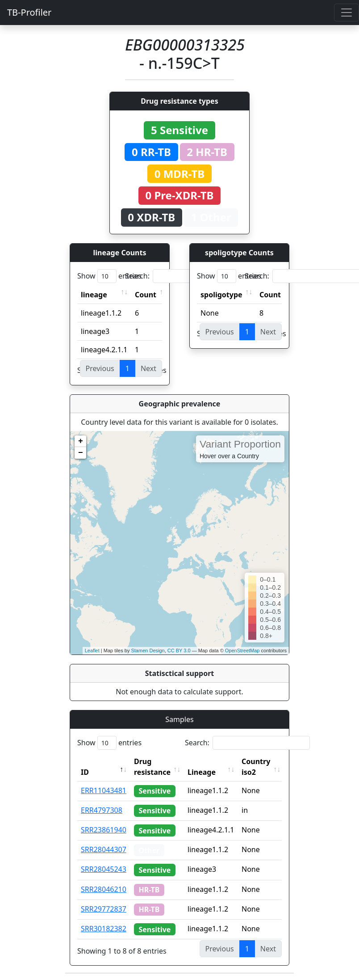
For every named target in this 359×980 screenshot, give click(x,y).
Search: (187, 276)
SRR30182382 (103, 929)
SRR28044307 (103, 849)
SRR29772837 (103, 909)
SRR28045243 (103, 869)
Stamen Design (147, 650)
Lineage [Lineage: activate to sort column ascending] (202, 772)
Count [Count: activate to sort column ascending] (145, 295)
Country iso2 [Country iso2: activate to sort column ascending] (256, 766)
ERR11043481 (103, 790)
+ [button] (80, 441)
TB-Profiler (29, 12)
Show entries (109, 276)
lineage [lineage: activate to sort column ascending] (94, 295)
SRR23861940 (103, 830)
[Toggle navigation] (346, 12)
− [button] (80, 453)
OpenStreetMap (242, 650)
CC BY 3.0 (179, 650)
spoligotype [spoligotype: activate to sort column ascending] (221, 295)
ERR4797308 (101, 810)
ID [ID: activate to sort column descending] (85, 772)
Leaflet (92, 650)
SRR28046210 (103, 889)
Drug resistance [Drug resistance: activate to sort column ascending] (152, 766)
